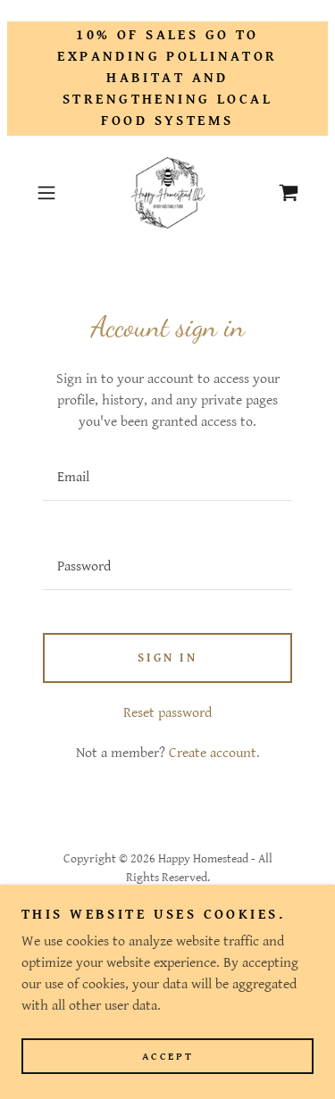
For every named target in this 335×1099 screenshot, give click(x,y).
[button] (50, 193)
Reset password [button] (167, 712)
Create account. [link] (214, 753)
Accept (167, 1069)
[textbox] (167, 477)
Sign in (167, 658)
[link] (168, 193)
